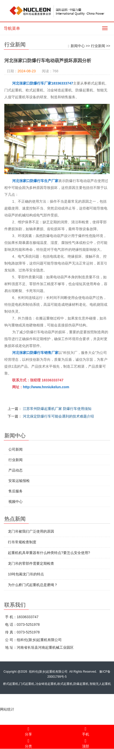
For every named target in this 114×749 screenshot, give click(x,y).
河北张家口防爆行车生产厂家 (36, 181)
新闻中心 (79, 46)
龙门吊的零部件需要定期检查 (30, 563)
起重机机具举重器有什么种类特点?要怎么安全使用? (48, 553)
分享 (28, 730)
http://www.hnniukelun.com (47, 387)
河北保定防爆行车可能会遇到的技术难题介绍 (59, 416)
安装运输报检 (17, 481)
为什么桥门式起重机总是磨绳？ (31, 585)
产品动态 (14, 470)
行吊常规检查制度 (21, 542)
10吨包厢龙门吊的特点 (25, 574)
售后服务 (14, 491)
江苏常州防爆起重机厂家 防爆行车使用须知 (58, 409)
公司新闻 (14, 449)
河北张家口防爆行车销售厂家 (36, 353)
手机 (85, 730)
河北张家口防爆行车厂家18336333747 (43, 83)
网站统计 (7, 709)
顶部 (85, 742)
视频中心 (14, 502)
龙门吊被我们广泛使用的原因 (30, 531)
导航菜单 (12, 28)
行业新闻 (99, 46)
